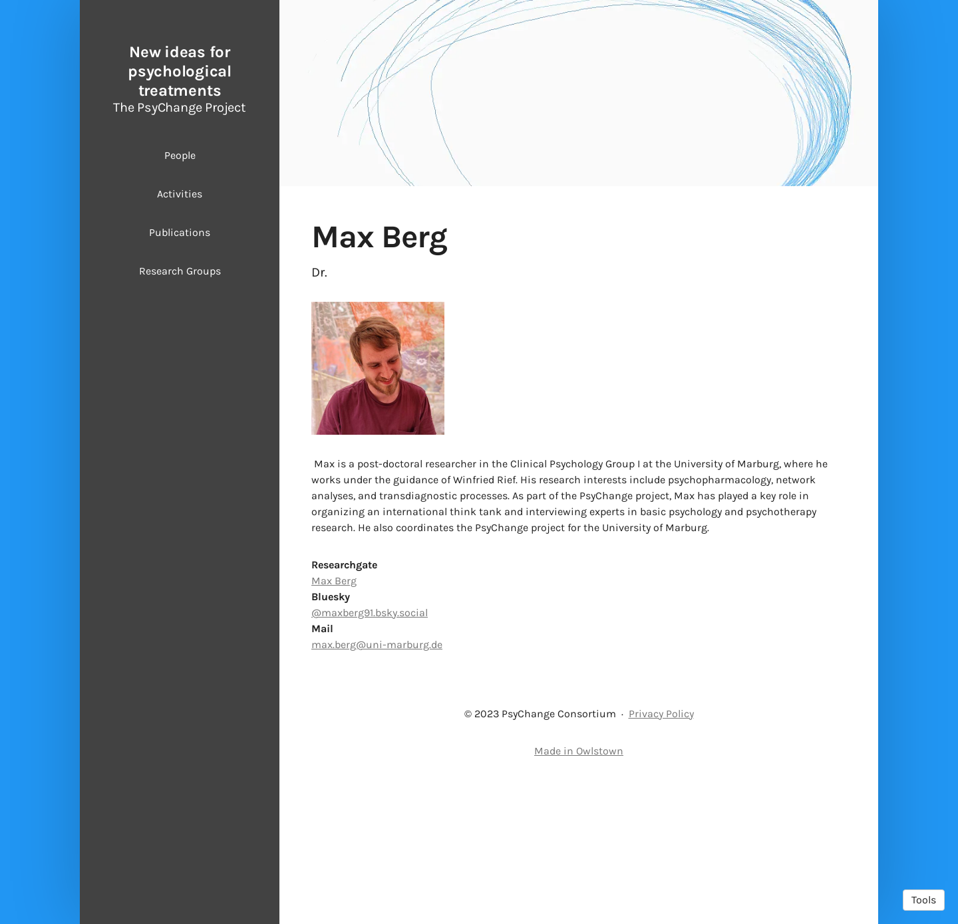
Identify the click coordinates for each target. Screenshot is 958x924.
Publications (179, 232)
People (180, 155)
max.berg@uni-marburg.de (376, 777)
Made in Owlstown (578, 883)
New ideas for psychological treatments (180, 71)
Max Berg (334, 713)
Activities (179, 193)
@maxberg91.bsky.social (369, 745)
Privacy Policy (661, 846)
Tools (923, 899)
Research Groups (180, 271)
